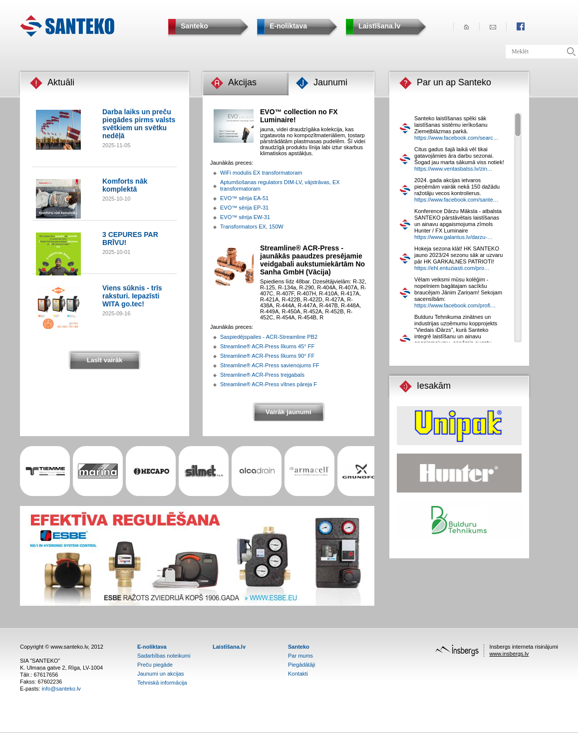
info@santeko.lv (60, 689)
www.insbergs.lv (509, 654)
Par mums (300, 656)
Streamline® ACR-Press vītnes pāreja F (268, 384)
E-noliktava (152, 647)
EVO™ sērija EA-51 (244, 198)
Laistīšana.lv (229, 647)
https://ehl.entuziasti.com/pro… (452, 268)
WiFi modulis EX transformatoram (261, 173)
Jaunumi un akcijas (160, 674)
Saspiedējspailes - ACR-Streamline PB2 (268, 337)
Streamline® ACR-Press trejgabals (262, 375)
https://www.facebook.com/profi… (455, 305)
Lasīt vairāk (105, 360)
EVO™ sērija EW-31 (245, 217)
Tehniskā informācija (162, 683)
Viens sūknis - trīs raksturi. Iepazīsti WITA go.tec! (132, 296)
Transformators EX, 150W (252, 227)
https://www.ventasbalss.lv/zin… (453, 169)
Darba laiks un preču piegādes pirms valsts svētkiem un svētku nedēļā (138, 124)
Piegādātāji (301, 665)
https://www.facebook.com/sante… (456, 200)
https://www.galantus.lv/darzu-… (453, 237)
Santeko (298, 647)
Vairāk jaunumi (288, 412)
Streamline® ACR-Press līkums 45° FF (267, 346)
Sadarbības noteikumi (163, 656)
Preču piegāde (155, 665)
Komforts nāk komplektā (124, 185)
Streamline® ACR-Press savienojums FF (269, 365)
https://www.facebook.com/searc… (456, 138)
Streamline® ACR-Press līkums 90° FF (267, 356)
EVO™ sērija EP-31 (244, 208)
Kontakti (298, 674)
